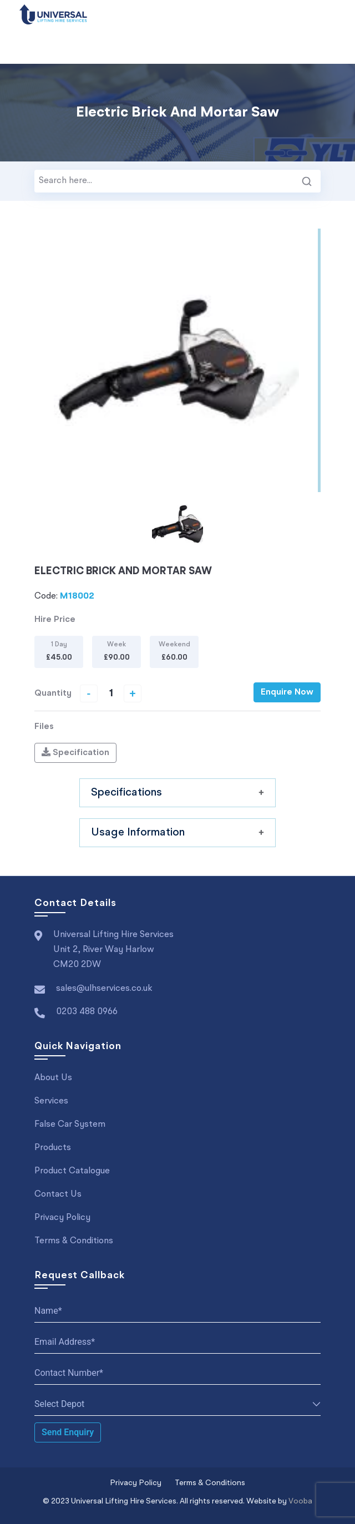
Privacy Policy (62, 1217)
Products (52, 1147)
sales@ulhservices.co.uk (104, 988)
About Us (53, 1078)
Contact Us (58, 1194)
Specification (75, 752)
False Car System (69, 1124)
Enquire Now (287, 692)
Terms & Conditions (73, 1241)
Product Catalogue (72, 1171)
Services (51, 1101)
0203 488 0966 (87, 1011)
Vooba (300, 1501)
